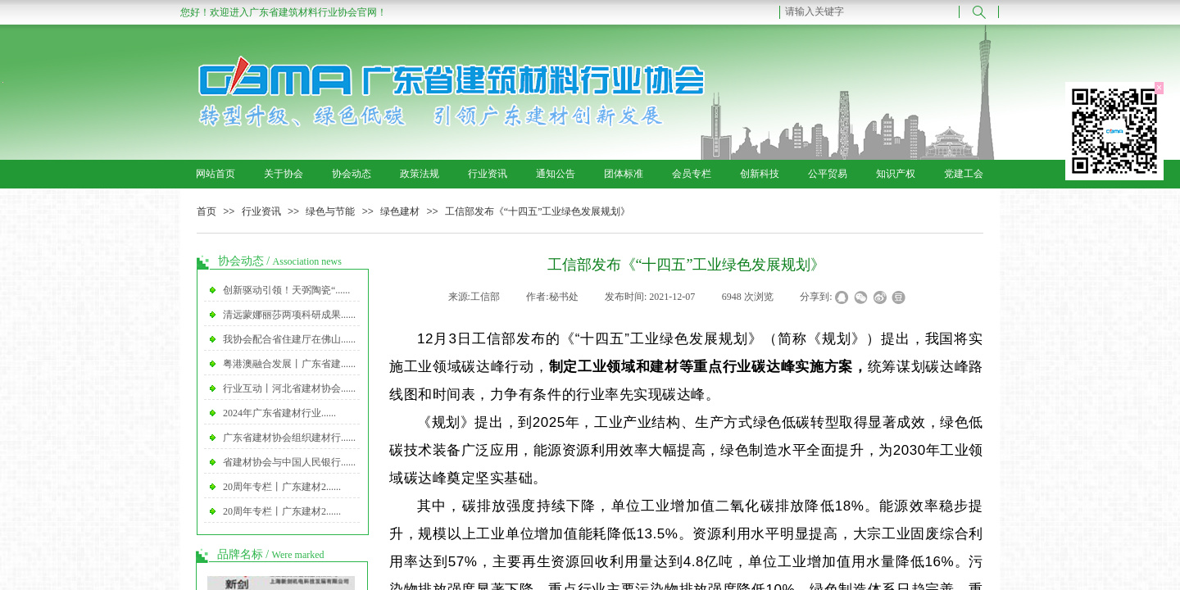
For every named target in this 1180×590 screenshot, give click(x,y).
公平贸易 (827, 173)
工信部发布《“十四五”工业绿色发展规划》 (538, 211)
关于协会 (283, 173)
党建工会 (963, 173)
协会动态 (351, 173)
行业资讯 (487, 173)
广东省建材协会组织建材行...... (289, 437)
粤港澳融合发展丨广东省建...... (289, 364)
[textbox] (869, 11)
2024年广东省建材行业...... (279, 413)
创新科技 (759, 173)
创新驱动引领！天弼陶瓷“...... (286, 290)
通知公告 (555, 173)
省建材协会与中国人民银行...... (289, 462)
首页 (206, 211)
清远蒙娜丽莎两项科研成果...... (289, 314)
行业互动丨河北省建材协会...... (289, 388)
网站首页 (215, 173)
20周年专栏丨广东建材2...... (282, 486)
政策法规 (419, 173)
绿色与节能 (330, 211)
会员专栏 (691, 173)
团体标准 (623, 173)
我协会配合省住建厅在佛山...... (289, 339)
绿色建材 (400, 211)
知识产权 (895, 173)
